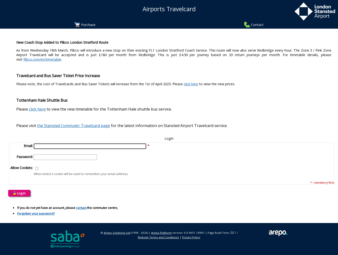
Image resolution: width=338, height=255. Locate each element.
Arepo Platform (161, 232)
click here (191, 84)
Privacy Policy (191, 237)
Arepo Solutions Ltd (117, 232)
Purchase (88, 24)
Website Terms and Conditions (158, 237)
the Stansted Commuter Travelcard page (73, 125)
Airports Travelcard (169, 9)
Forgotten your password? (36, 213)
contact (81, 208)
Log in (19, 193)
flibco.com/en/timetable (42, 59)
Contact (257, 24)
